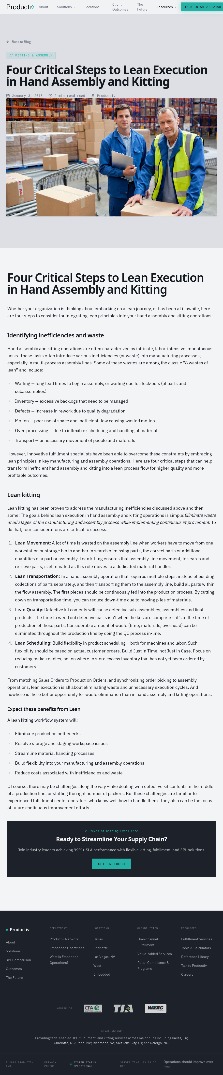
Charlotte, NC (64, 1043)
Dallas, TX (179, 1038)
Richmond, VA (103, 1043)
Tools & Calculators (196, 948)
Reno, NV (83, 1043)
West (97, 965)
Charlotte (100, 948)
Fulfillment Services (196, 939)
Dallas (98, 939)
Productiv (106, 95)
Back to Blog (18, 42)
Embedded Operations (67, 948)
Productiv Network (64, 939)
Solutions (66, 7)
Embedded (101, 974)
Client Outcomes (120, 7)
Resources (166, 7)
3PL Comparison (18, 960)
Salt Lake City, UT (129, 1043)
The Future (142, 7)
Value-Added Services (154, 954)
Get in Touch (111, 864)
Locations (94, 7)
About (43, 7)
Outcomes (14, 969)
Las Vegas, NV (104, 957)
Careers (187, 974)
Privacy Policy (51, 1064)
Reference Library (195, 957)
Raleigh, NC (159, 1043)
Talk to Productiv (194, 965)
